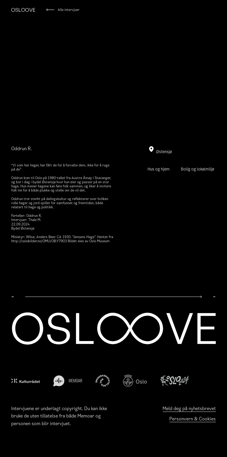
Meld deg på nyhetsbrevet (189, 408)
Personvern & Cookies (192, 419)
